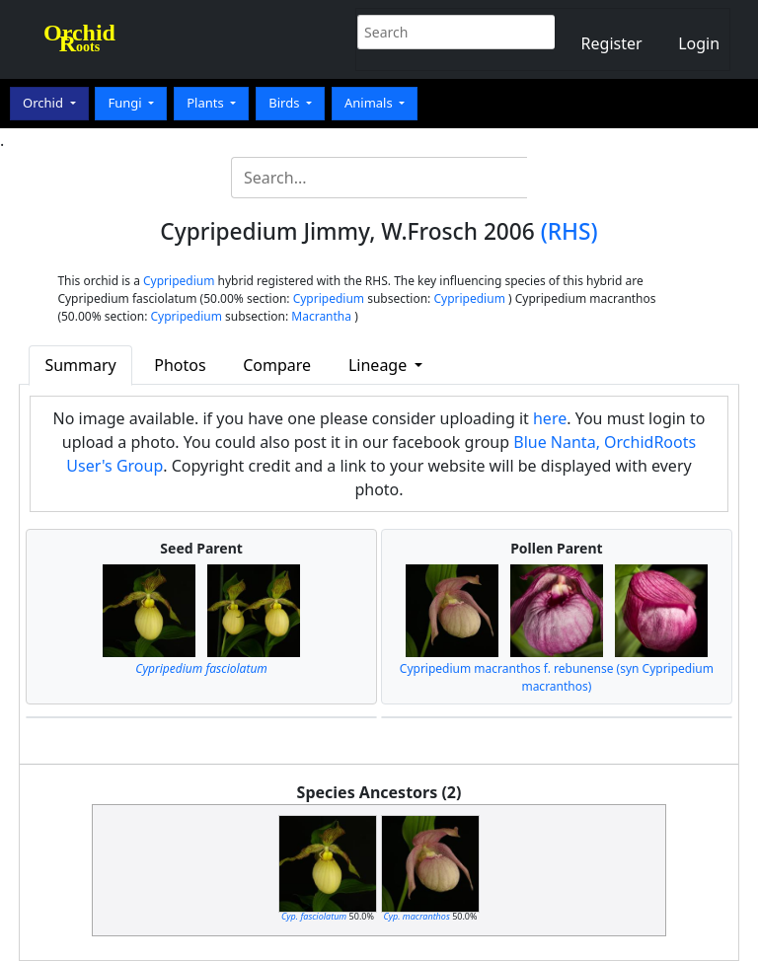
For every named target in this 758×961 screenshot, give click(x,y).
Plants (207, 102)
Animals (370, 102)
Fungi (126, 102)
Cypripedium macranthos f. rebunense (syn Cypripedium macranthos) (557, 677)
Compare (277, 365)
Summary (79, 365)
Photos (179, 365)
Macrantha (321, 316)
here (550, 418)
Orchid (44, 102)
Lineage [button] (379, 365)
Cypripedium (178, 280)
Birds (285, 102)
